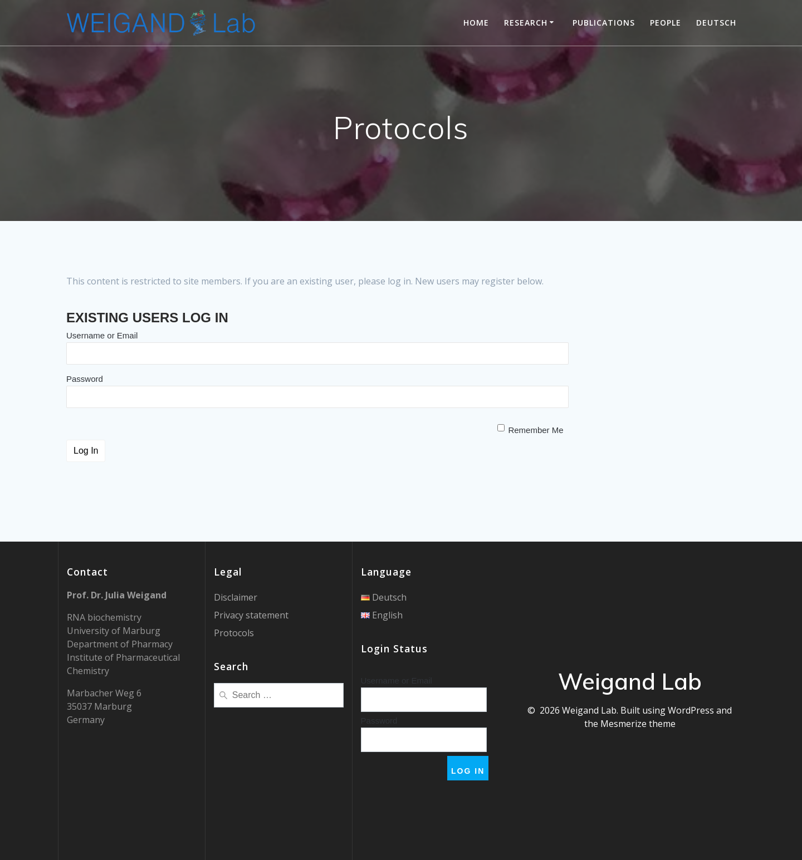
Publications (604, 22)
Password (84, 379)
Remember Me (535, 430)
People (665, 22)
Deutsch (716, 22)
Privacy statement (251, 615)
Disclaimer (235, 597)
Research (525, 22)
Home (476, 22)
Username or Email (102, 335)
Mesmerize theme (638, 724)
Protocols (234, 633)
